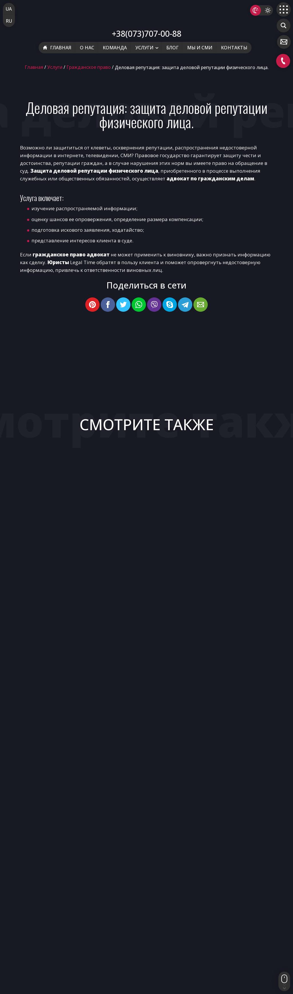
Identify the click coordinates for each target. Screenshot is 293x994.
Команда (115, 47)
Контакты (234, 47)
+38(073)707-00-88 (146, 33)
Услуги (144, 47)
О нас (87, 47)
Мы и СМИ (199, 47)
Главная (57, 47)
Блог (172, 47)
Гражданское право (88, 67)
